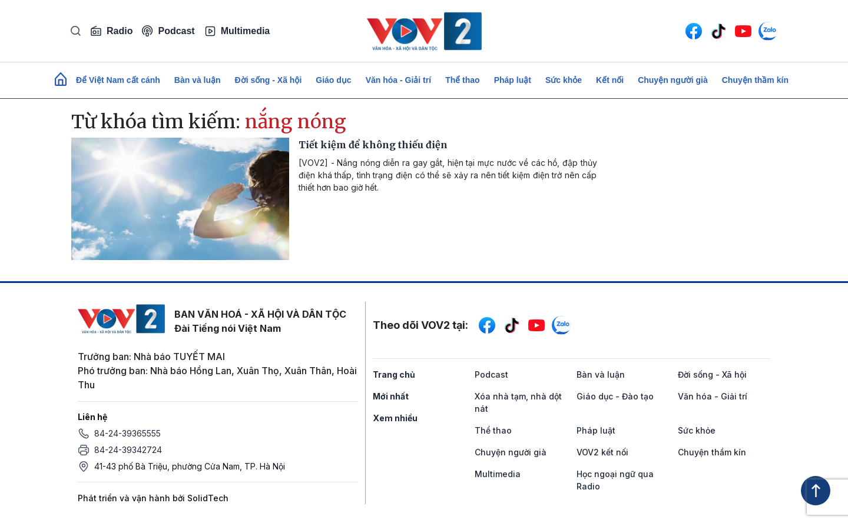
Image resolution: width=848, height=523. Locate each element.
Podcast (168, 30)
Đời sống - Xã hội (268, 80)
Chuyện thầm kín (755, 80)
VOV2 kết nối (602, 452)
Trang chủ (394, 374)
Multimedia (237, 31)
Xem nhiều (395, 418)
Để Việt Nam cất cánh (118, 80)
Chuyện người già (673, 80)
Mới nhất (391, 396)
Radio (111, 31)
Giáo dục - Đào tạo (615, 396)
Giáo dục (333, 80)
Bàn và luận (197, 80)
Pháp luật (512, 80)
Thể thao (462, 80)
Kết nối (610, 80)
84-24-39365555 (127, 433)
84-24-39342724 (128, 450)
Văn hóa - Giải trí (398, 80)
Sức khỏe (563, 80)
